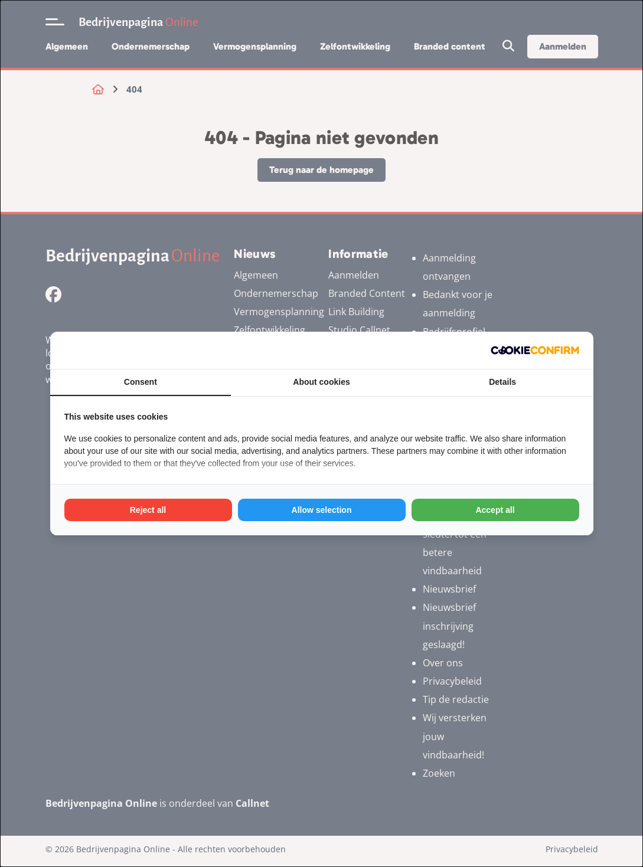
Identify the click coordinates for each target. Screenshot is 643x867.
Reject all (148, 510)
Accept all (494, 510)
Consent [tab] (140, 382)
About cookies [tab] (321, 382)
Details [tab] (502, 382)
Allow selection (322, 510)
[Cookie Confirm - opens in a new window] (535, 350)
